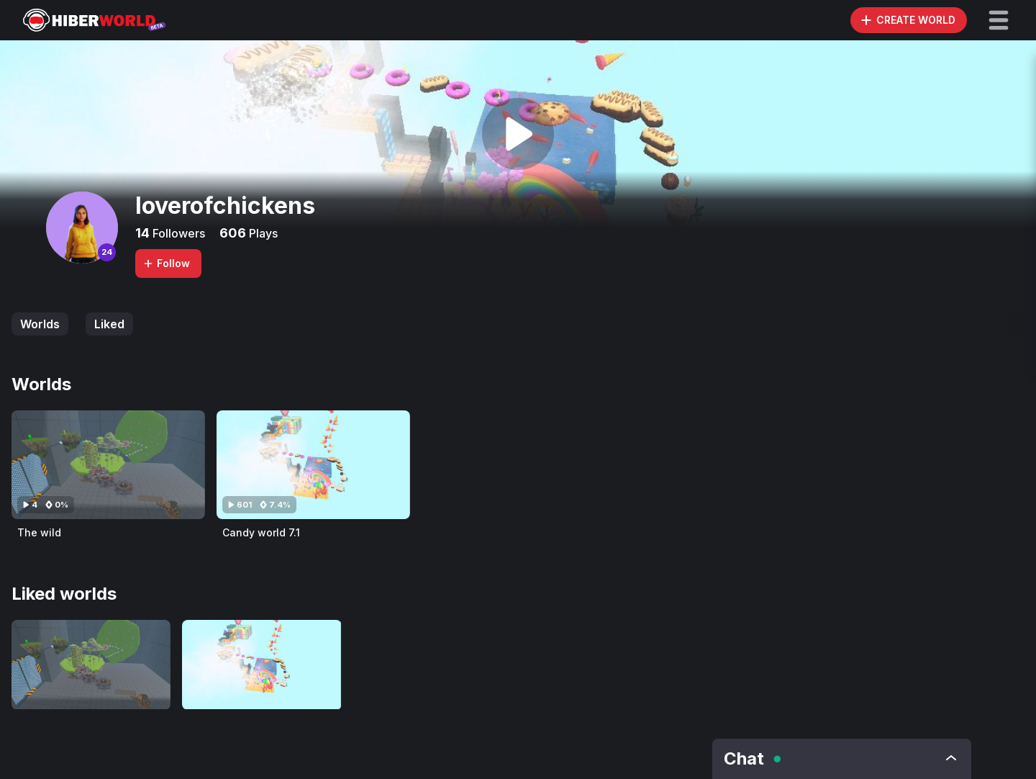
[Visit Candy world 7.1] (313, 464)
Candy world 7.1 (261, 532)
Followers (177, 233)
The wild (39, 532)
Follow (166, 263)
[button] (998, 20)
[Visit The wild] (108, 464)
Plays (262, 233)
